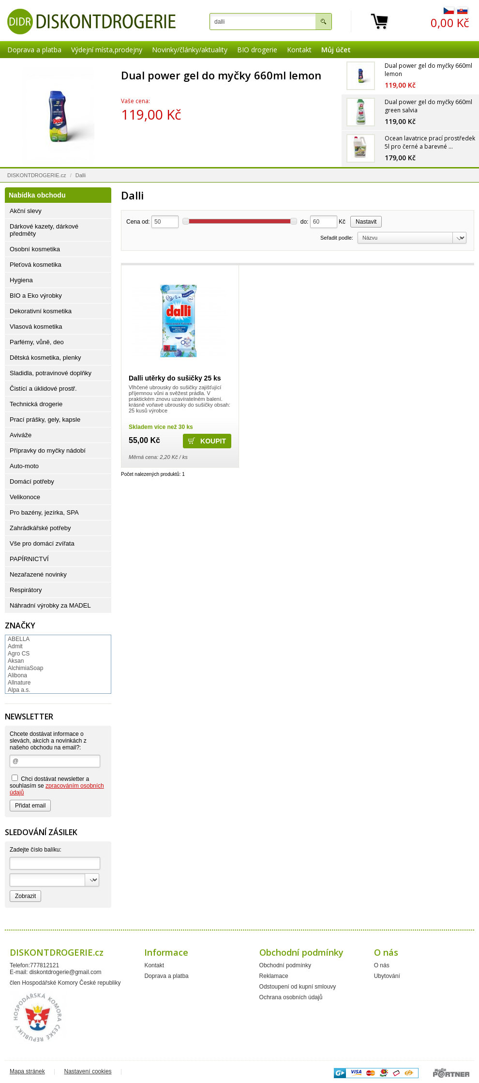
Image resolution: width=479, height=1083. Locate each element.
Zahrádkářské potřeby (40, 528)
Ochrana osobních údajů (291, 997)
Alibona (17, 675)
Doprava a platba (34, 49)
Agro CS (19, 653)
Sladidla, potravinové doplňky (50, 373)
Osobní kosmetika (35, 249)
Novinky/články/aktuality (189, 49)
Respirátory (26, 590)
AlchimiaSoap (25, 668)
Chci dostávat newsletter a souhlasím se (57, 785)
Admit (15, 646)
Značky (20, 625)
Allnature (19, 682)
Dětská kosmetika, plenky (45, 357)
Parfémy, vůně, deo (37, 342)
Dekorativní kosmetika (41, 311)
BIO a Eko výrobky (36, 295)
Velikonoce (25, 497)
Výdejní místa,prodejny (106, 49)
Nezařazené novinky (38, 574)
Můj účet (336, 49)
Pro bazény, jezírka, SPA (44, 512)
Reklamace (273, 976)
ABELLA (19, 639)
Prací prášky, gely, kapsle (45, 419)
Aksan (16, 660)
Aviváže (20, 435)
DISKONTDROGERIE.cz (36, 175)
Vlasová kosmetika (36, 326)
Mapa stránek (27, 1071)
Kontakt (299, 49)
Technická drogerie (36, 404)
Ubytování (387, 976)
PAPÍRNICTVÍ (29, 559)
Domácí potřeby (32, 481)
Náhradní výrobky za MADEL (50, 605)
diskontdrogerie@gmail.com (66, 972)
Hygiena (21, 280)
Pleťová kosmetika (35, 264)
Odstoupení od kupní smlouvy (297, 986)
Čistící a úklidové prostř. (43, 388)
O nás (381, 965)
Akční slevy (26, 210)
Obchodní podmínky (285, 965)
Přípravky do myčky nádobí (48, 450)
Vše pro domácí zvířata (42, 543)
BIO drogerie (257, 49)
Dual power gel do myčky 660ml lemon (221, 75)
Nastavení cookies (88, 1071)
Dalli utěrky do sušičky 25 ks (175, 378)
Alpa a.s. (19, 689)
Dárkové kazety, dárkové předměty (44, 230)
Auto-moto (24, 466)
